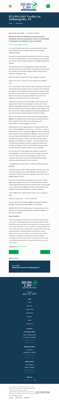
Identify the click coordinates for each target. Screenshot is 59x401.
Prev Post (14, 252)
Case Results (29, 313)
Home (29, 302)
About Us (29, 306)
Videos (29, 320)
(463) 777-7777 (29, 357)
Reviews (29, 316)
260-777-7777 (29, 294)
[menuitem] (11, 398)
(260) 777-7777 (29, 342)
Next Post (45, 252)
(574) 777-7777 (29, 372)
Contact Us (29, 324)
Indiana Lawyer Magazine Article (18, 44)
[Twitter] (31, 380)
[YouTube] (35, 380)
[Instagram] (28, 380)
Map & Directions (29, 340)
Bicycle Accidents (21, 246)
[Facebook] (24, 380)
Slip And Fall (29, 309)
